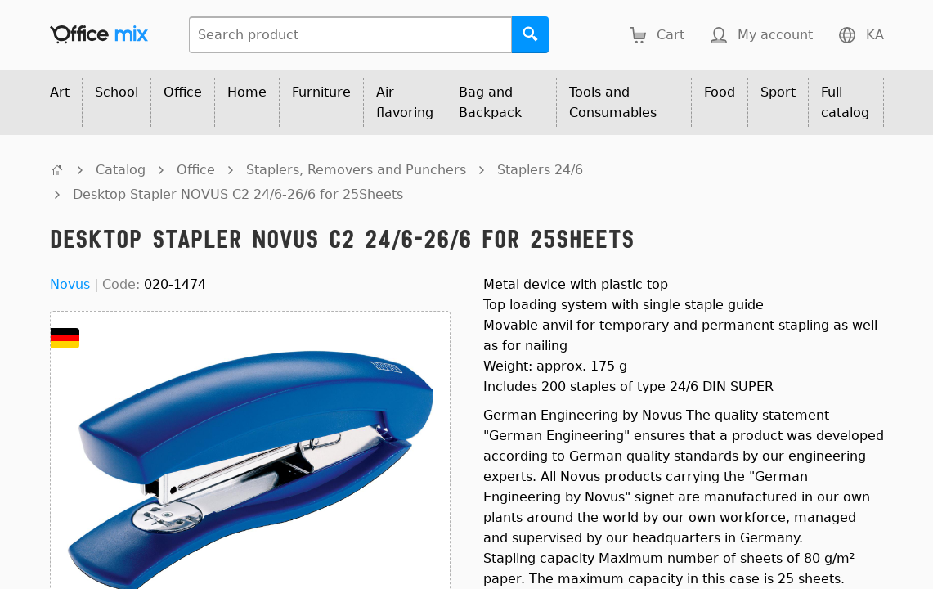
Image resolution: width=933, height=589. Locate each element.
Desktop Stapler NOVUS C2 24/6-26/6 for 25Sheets (238, 194)
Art (60, 92)
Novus (70, 284)
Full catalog (845, 102)
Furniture (321, 92)
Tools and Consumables (613, 102)
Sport (778, 92)
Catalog (121, 170)
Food (719, 92)
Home (247, 92)
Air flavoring (404, 102)
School (116, 92)
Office (183, 92)
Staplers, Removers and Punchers (356, 170)
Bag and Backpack (490, 102)
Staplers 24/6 (540, 170)
